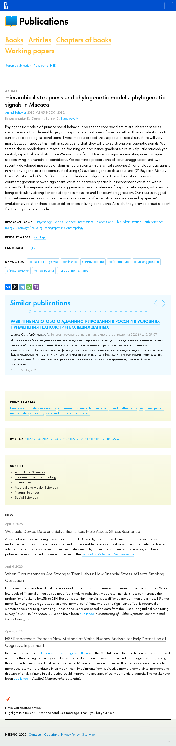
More (116, 439)
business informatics (24, 408)
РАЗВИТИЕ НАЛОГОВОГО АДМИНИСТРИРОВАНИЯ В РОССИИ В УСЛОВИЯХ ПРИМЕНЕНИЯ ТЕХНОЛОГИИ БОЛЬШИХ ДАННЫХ (85, 324)
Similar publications (40, 302)
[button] (29, 311)
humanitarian (98, 408)
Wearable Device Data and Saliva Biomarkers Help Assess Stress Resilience (72, 531)
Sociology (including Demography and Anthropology (49, 228)
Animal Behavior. (16, 113)
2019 (98, 439)
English (32, 248)
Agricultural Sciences (30, 472)
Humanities (23, 482)
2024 (54, 439)
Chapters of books (83, 39)
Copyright (51, 734)
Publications (43, 21)
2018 (106, 439)
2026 (37, 439)
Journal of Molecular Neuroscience (108, 554)
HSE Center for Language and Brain (62, 653)
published (87, 613)
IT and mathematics (123, 408)
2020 (89, 439)
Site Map (88, 734)
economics (48, 408)
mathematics (19, 413)
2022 (72, 439)
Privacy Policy (70, 734)
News (10, 515)
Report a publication (18, 66)
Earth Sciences (153, 222)
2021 (80, 439)
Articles (39, 39)
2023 (63, 439)
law (141, 408)
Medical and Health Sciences (36, 487)
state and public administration (68, 413)
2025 (46, 439)
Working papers (29, 50)
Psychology (44, 222)
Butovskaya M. (70, 119)
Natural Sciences (27, 492)
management (154, 408)
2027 (29, 439)
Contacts (35, 734)
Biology (10, 228)
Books (14, 39)
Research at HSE (45, 66)
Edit (168, 741)
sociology (37, 413)
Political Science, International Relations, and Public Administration (98, 222)
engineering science (73, 408)
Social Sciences (26, 497)
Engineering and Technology (35, 477)
